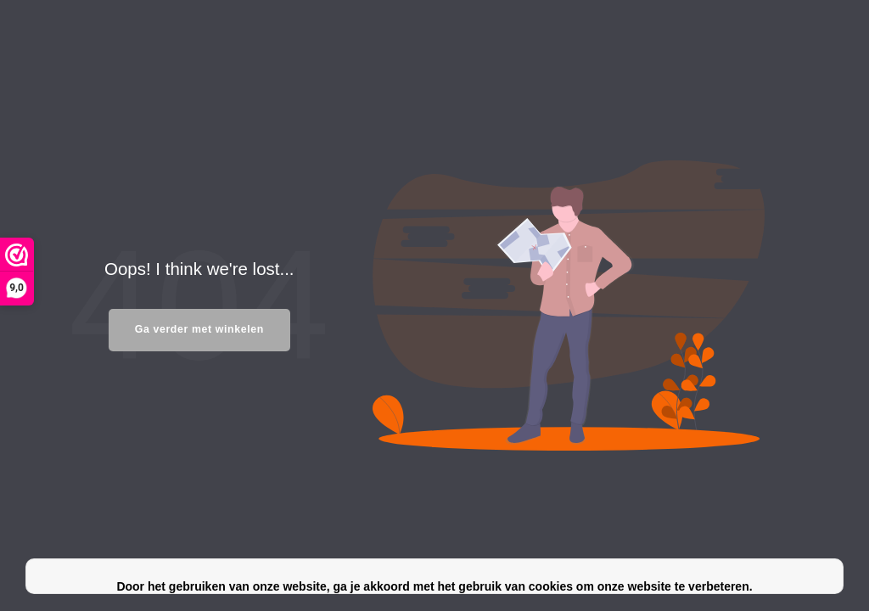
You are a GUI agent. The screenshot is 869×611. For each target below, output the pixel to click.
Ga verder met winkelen (199, 329)
